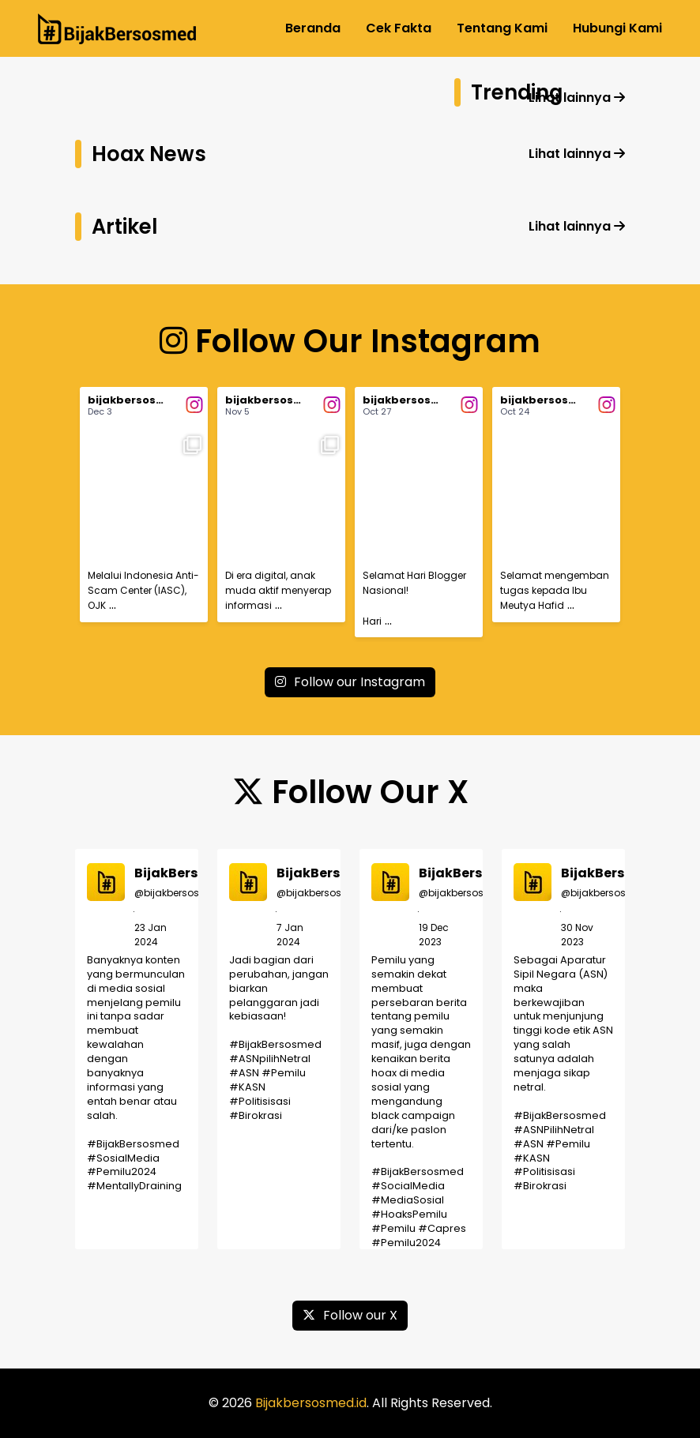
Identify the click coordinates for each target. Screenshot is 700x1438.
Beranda (313, 28)
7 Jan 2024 (290, 934)
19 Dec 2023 (434, 934)
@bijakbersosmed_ (181, 892)
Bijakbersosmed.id (311, 1403)
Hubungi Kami (617, 28)
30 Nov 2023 (577, 934)
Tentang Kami (502, 28)
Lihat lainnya (577, 97)
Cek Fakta (398, 28)
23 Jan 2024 (150, 934)
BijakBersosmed (189, 873)
